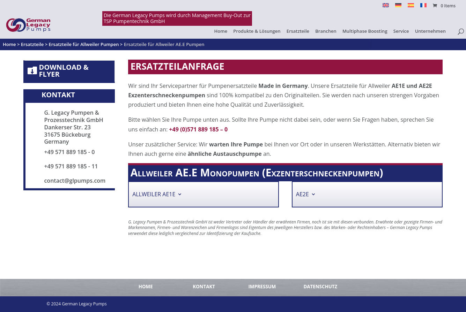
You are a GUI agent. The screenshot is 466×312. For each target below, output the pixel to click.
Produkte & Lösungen (256, 31)
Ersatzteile (298, 31)
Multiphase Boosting (364, 31)
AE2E (302, 195)
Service (401, 31)
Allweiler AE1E (153, 195)
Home (221, 31)
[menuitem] (386, 7)
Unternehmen (430, 31)
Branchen (325, 31)
